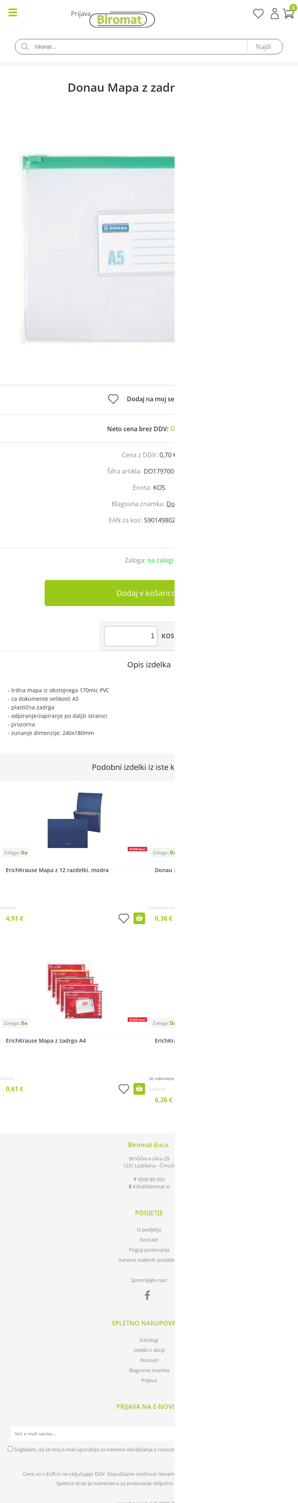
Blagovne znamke (149, 1370)
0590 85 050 (151, 1179)
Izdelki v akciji (149, 1349)
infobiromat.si (151, 1186)
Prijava (274, 13)
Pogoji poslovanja (149, 1249)
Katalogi (149, 1339)
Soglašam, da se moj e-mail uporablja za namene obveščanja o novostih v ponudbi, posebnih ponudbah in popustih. (148, 1449)
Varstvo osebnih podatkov (149, 1259)
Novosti (149, 1360)
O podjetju (149, 1229)
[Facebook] (149, 1296)
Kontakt (149, 1239)
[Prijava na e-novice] (282, 1433)
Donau (176, 504)
